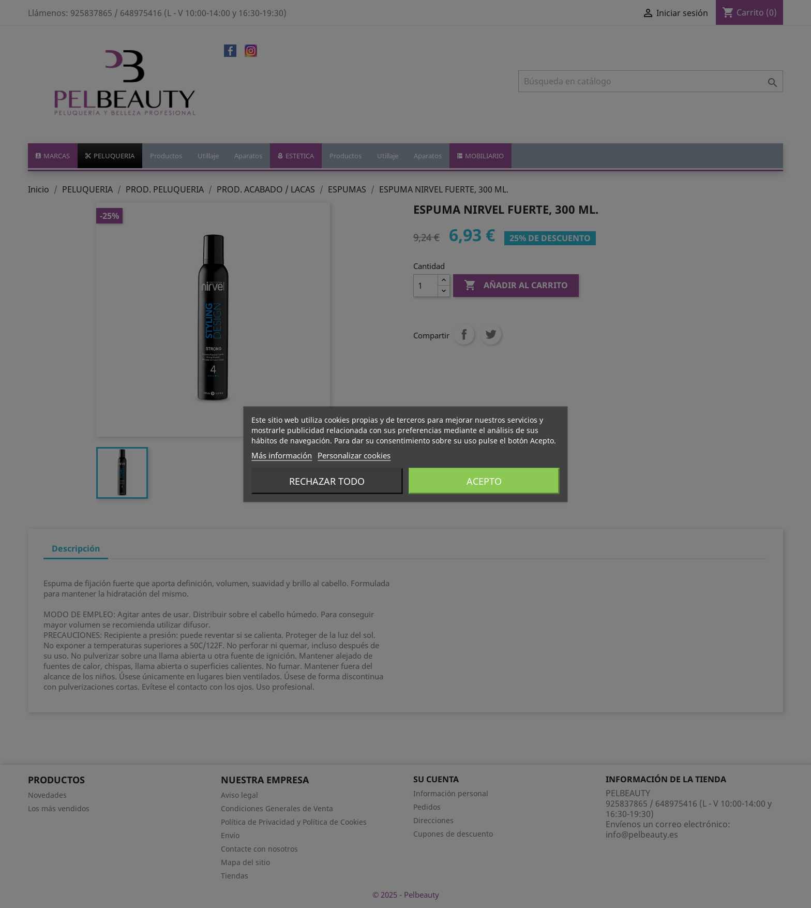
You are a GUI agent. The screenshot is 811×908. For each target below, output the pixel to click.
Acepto (484, 480)
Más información (281, 455)
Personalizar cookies (354, 455)
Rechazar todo (327, 480)
